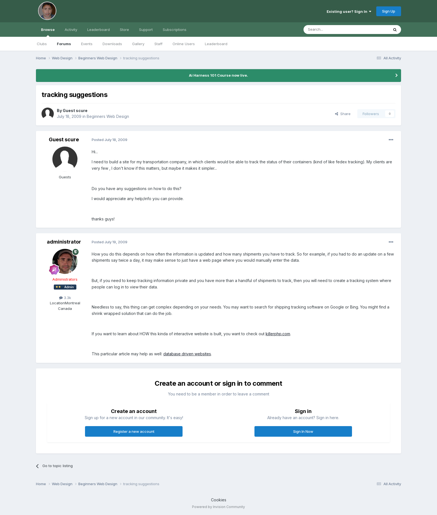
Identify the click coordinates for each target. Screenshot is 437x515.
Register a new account (133, 431)
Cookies (218, 499)
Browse (48, 32)
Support (146, 29)
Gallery (138, 44)
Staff (158, 44)
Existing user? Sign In (349, 11)
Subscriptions (174, 29)
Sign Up (388, 11)
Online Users (184, 44)
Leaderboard (216, 44)
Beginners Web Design (108, 116)
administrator (64, 242)
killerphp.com (278, 333)
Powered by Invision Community (218, 507)
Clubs (42, 44)
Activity (71, 29)
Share (343, 113)
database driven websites (187, 353)
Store (124, 29)
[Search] (332, 29)
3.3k (65, 297)
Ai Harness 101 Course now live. (218, 75)
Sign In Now (303, 431)
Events (87, 44)
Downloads (112, 44)
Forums (64, 44)
